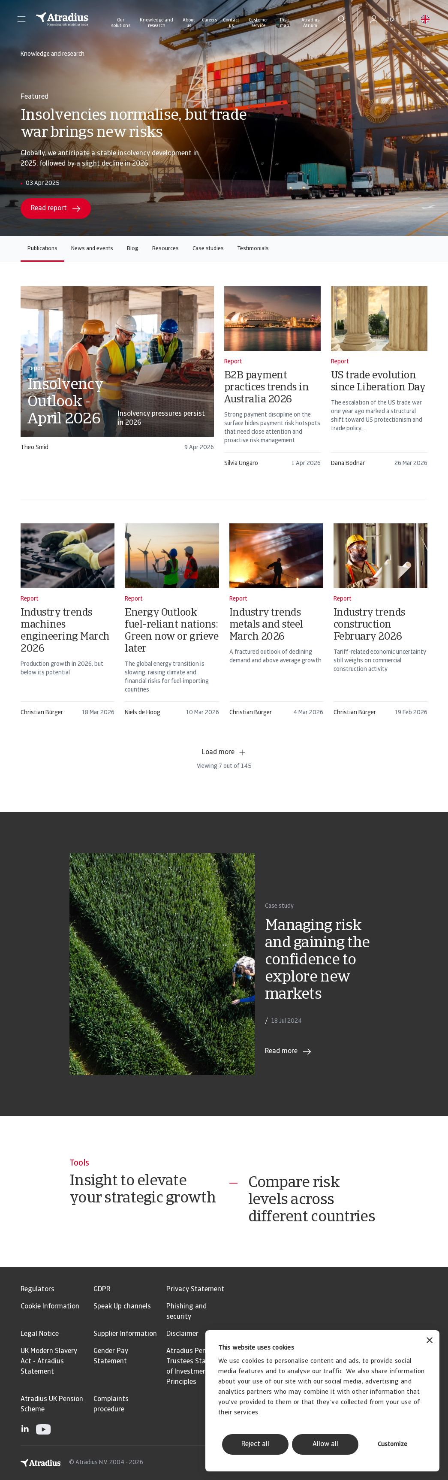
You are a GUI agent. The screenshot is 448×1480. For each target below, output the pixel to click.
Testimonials (253, 248)
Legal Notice (40, 1334)
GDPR (101, 1289)
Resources (165, 248)
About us (189, 23)
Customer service (258, 23)
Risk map (284, 23)
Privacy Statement (195, 1289)
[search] (342, 19)
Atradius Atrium (310, 23)
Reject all (255, 1444)
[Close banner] (430, 1341)
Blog (132, 248)
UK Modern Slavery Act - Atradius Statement (49, 1361)
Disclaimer (182, 1334)
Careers (209, 20)
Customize (392, 1444)
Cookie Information (50, 1306)
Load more (224, 752)
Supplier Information (125, 1334)
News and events (92, 248)
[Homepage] (62, 19)
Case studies (208, 248)
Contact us (231, 23)
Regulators (37, 1289)
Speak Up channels (122, 1306)
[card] (117, 372)
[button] (21, 19)
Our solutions (120, 23)
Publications (42, 248)
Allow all (325, 1444)
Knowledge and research (156, 23)
